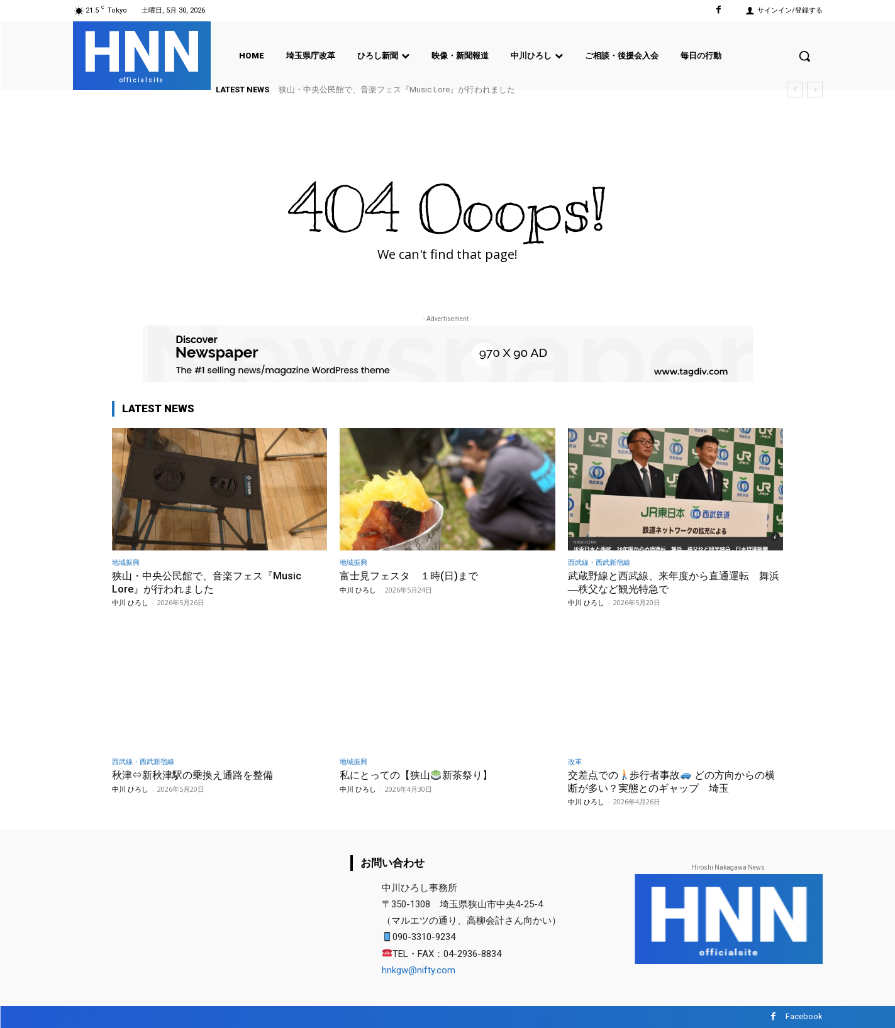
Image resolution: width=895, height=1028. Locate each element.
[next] (815, 89)
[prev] (795, 89)
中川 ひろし (130, 602)
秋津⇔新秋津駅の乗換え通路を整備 (197, 774)
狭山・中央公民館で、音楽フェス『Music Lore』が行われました (397, 89)
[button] (804, 56)
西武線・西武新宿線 (599, 562)
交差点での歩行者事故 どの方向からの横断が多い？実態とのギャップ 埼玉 (672, 781)
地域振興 (126, 562)
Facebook (804, 1016)
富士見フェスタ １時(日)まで (413, 575)
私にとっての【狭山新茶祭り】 (420, 774)
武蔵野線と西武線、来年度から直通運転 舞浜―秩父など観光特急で (675, 581)
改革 (575, 761)
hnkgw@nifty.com (418, 970)
